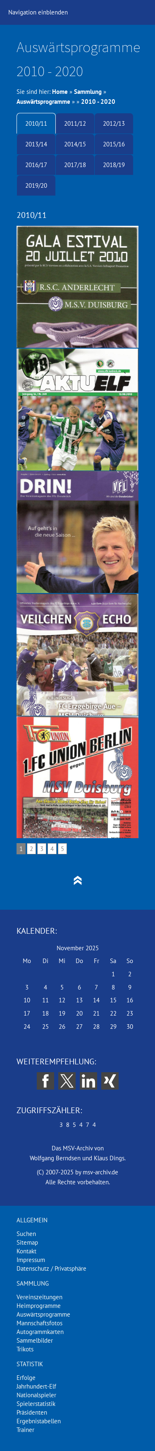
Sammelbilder (35, 1340)
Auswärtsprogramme (43, 101)
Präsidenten (32, 1412)
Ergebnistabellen (39, 1421)
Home (60, 92)
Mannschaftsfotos (39, 1323)
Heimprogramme (39, 1306)
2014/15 (75, 144)
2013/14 (36, 144)
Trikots (25, 1349)
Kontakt (26, 1251)
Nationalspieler (36, 1395)
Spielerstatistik (36, 1404)
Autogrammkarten (40, 1332)
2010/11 (36, 123)
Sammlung (88, 92)
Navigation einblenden (38, 12)
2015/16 (114, 144)
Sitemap (27, 1242)
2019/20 (36, 185)
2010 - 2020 (98, 101)
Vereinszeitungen (39, 1297)
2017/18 (75, 165)
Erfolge (26, 1378)
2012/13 (114, 123)
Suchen (26, 1234)
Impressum (31, 1260)
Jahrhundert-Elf (36, 1386)
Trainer (25, 1430)
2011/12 (75, 123)
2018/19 (114, 165)
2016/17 (36, 165)
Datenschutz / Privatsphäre (51, 1268)
